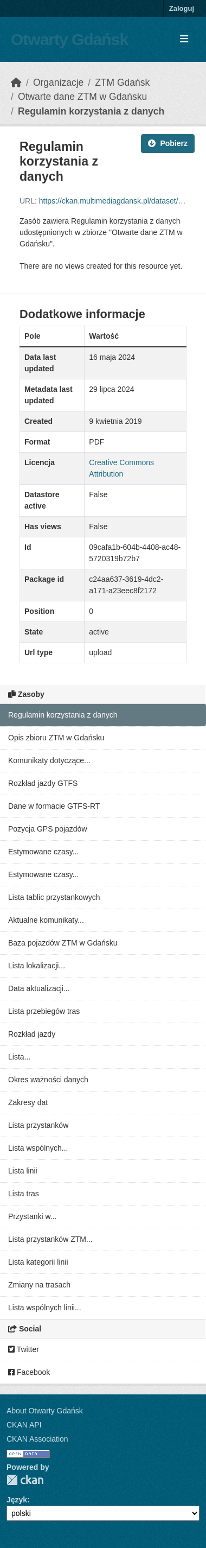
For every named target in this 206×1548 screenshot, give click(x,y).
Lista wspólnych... (38, 1148)
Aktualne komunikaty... (46, 920)
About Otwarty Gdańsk (45, 1410)
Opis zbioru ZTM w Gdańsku (56, 737)
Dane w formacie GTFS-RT (54, 806)
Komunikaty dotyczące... (49, 760)
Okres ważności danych (48, 1079)
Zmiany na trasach (39, 1284)
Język (17, 1499)
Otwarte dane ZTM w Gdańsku (82, 96)
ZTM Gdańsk (122, 82)
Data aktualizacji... (39, 988)
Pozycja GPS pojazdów (47, 828)
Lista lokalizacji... (36, 965)
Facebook (29, 1372)
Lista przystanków (38, 1125)
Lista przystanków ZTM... (50, 1239)
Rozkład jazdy (31, 1034)
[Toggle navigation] (184, 39)
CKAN (25, 1480)
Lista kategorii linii (38, 1262)
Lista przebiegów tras (44, 1011)
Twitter (23, 1349)
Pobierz (168, 143)
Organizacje (58, 82)
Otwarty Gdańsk (69, 39)
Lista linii (22, 1170)
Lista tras (23, 1193)
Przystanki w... (32, 1216)
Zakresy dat (28, 1102)
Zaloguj (181, 8)
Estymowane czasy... (43, 851)
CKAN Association (37, 1439)
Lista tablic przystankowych (54, 897)
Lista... (19, 1056)
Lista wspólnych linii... (44, 1307)
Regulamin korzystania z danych (91, 111)
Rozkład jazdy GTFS (43, 783)
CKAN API (24, 1424)
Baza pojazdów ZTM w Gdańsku (63, 942)
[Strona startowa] (16, 82)
